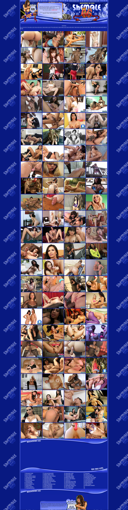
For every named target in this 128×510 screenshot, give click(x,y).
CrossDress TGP (89, 476)
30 (62, 27)
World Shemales (70, 477)
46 (88, 27)
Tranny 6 (68, 480)
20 (46, 27)
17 (41, 27)
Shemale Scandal (30, 480)
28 (59, 27)
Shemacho (29, 485)
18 (43, 27)
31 (64, 27)
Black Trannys (29, 486)
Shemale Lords (69, 473)
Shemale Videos (70, 476)
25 (54, 27)
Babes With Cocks (49, 474)
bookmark (57, 7)
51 (96, 27)
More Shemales (48, 486)
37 (73, 27)
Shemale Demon (48, 478)
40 (78, 27)
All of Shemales (48, 488)
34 (69, 27)
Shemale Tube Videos (49, 476)
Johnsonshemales (49, 473)
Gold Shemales (89, 480)
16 (40, 27)
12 (33, 27)
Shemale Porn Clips (71, 481)
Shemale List (47, 482)
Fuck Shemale (69, 488)
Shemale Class (48, 477)
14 (36, 27)
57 (106, 27)
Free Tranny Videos (31, 476)
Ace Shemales (89, 481)
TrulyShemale (29, 482)
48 (91, 27)
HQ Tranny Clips (70, 486)
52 (98, 27)
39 (77, 27)
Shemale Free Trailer (90, 477)
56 (104, 27)
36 (72, 27)
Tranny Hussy (88, 474)
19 (44, 27)
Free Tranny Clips (70, 484)
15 (38, 27)
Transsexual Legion (31, 477)
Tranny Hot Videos (70, 478)
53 (99, 27)
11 (32, 27)
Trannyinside (29, 481)
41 (80, 27)
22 (49, 27)
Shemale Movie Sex (49, 480)
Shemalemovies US (71, 482)
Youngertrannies (30, 488)
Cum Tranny (29, 474)
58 (20, 28)
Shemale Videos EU (71, 485)
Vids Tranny (88, 484)
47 (89, 27)
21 (48, 27)
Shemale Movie (48, 485)
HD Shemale (29, 478)
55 (102, 27)
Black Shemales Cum (49, 484)
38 (75, 27)
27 (57, 27)
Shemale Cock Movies (50, 481)
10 (30, 27)
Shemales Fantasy (90, 485)
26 (56, 27)
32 (65, 27)
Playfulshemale (89, 482)
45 (86, 27)
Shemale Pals (69, 474)
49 (93, 27)
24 (53, 27)
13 (35, 27)
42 (81, 27)
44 (85, 27)
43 (83, 27)
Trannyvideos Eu (30, 484)
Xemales (87, 473)
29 (61, 27)
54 (101, 27)
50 (94, 27)
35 (70, 27)
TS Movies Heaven (90, 478)
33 (67, 27)
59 (22, 28)
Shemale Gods (29, 473)
